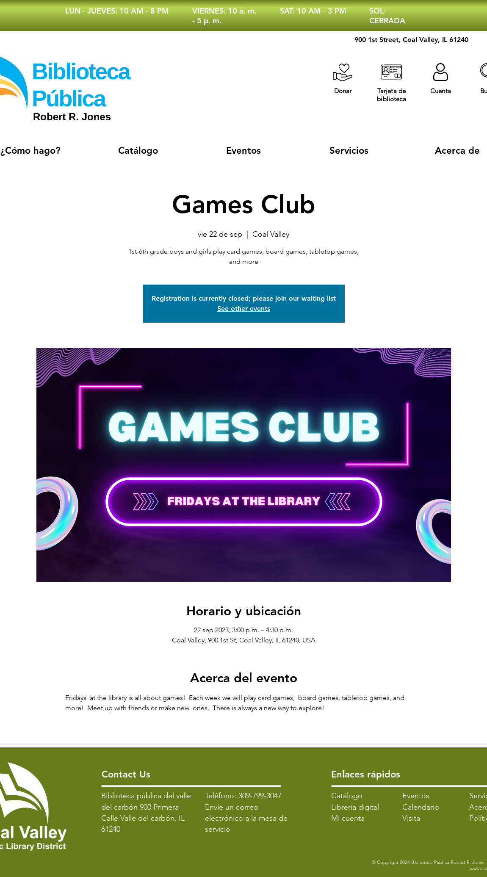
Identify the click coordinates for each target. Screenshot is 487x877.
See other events (243, 308)
